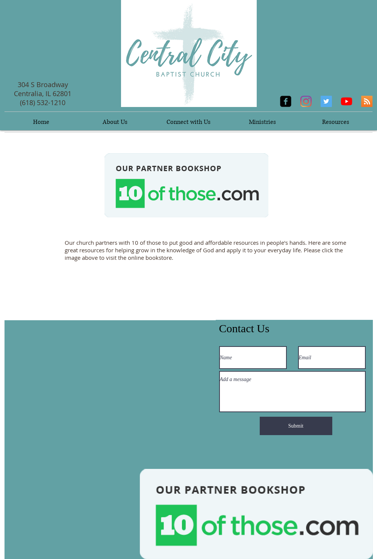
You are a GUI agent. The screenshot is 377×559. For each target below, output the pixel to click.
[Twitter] (326, 101)
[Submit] (296, 426)
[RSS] (366, 101)
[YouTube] (346, 101)
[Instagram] (306, 101)
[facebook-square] (285, 101)
